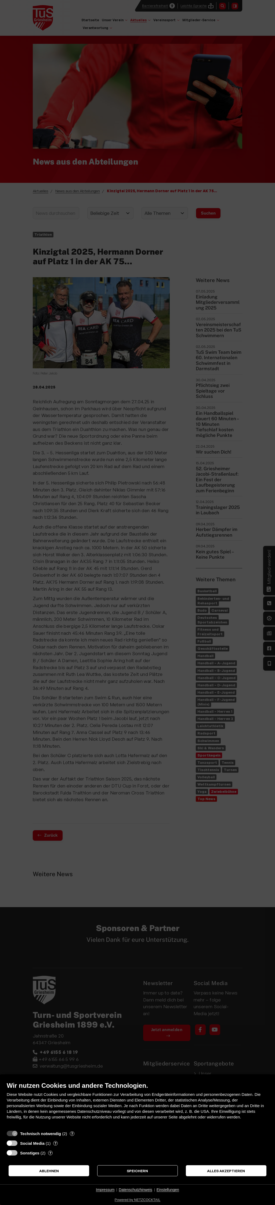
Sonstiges (29, 1153)
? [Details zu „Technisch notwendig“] (72, 1133)
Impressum (105, 1190)
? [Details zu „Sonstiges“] (50, 1153)
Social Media (32, 1143)
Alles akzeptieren (226, 1170)
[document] (137, 1104)
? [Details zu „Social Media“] (55, 1143)
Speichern (137, 1170)
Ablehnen (49, 1170)
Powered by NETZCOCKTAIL (137, 1200)
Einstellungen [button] (168, 1190)
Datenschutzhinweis (135, 1190)
